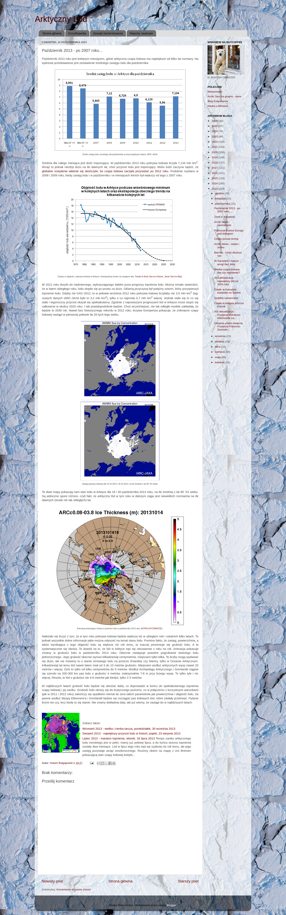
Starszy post (188, 881)
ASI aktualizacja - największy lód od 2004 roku (226, 281)
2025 (215, 126)
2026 (215, 120)
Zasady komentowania (108, 33)
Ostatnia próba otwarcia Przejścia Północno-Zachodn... (228, 326)
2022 (215, 141)
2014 (215, 183)
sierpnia (220, 341)
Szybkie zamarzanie (226, 298)
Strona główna (52, 33)
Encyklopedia (77, 33)
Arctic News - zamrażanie (222, 223)
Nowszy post (52, 881)
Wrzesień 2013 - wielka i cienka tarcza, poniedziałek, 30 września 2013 (128, 728)
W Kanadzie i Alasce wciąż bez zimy (226, 262)
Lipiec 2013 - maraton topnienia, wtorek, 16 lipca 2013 (119, 738)
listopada (220, 198)
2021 (215, 146)
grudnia (220, 193)
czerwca (220, 351)
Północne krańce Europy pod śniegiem (228, 232)
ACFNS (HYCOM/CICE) (151, 628)
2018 (215, 162)
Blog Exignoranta (218, 101)
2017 (215, 167)
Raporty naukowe (141, 33)
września (220, 336)
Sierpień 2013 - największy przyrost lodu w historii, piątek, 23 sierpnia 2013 (131, 733)
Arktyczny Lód (61, 19)
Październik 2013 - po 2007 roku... (227, 210)
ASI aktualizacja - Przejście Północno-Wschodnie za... (227, 314)
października (223, 203)
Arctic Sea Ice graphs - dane (224, 96)
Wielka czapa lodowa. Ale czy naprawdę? (227, 271)
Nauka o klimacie (218, 105)
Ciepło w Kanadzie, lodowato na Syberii (227, 291)
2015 (215, 178)
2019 (215, 157)
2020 (215, 152)
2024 (215, 131)
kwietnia (220, 362)
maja (218, 357)
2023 (215, 136)
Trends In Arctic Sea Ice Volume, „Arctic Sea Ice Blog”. (159, 276)
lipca (218, 346)
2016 (215, 173)
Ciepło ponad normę (226, 238)
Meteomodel (215, 91)
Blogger (171, 905)
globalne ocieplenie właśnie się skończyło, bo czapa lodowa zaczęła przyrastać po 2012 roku (105, 171)
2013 (215, 188)
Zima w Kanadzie (224, 216)
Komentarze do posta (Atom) (73, 889)
